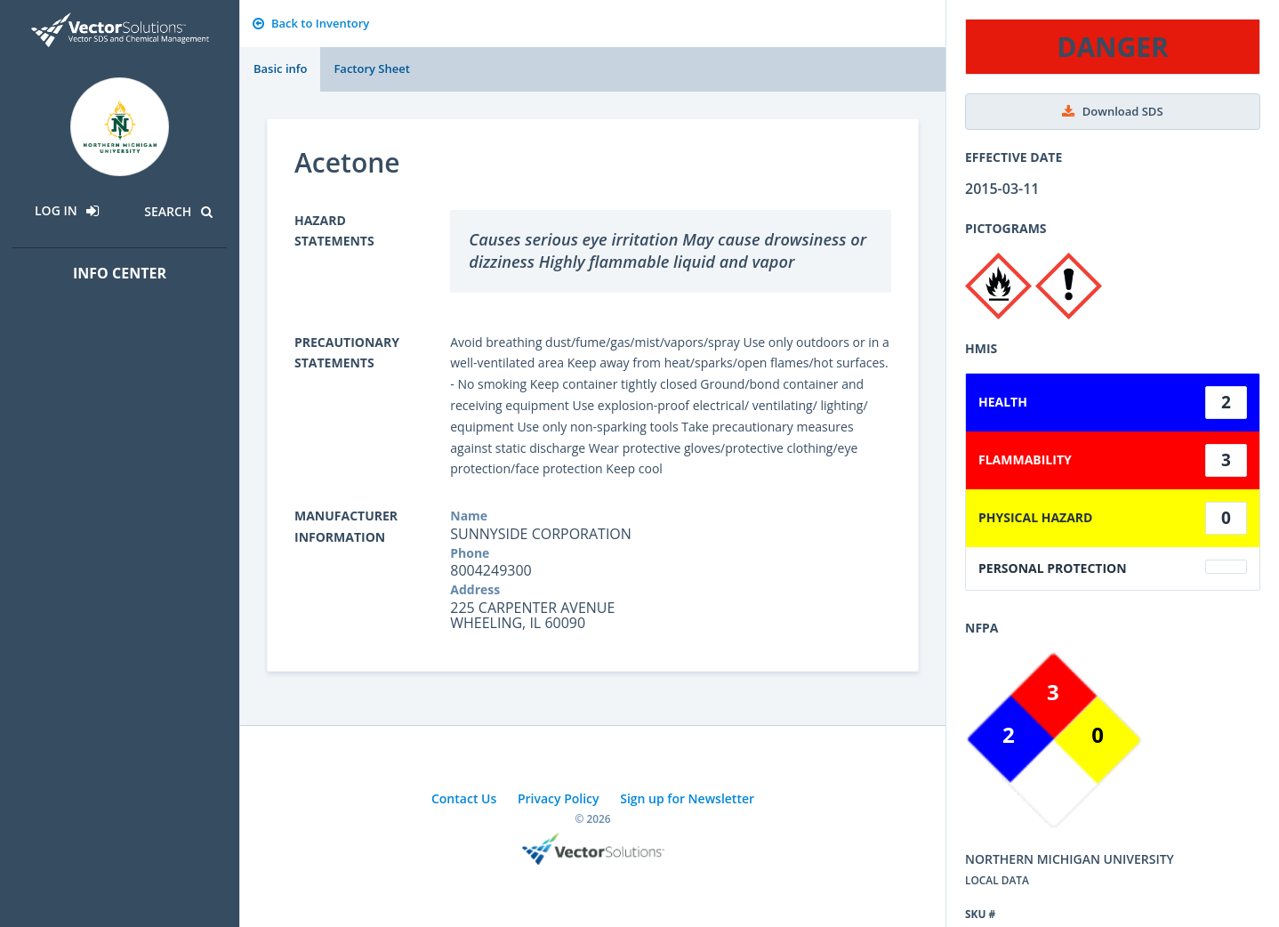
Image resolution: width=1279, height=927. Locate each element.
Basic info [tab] (280, 68)
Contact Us (463, 798)
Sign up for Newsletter (687, 798)
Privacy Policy (558, 798)
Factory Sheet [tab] (371, 68)
